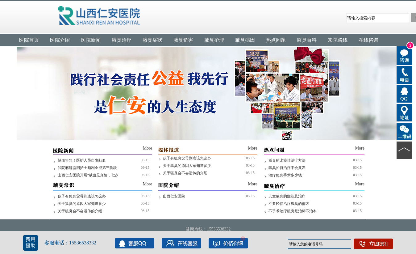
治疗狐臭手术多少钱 (285, 175)
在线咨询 (368, 40)
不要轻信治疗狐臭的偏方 (288, 203)
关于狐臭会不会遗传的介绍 (185, 173)
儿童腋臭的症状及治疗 (287, 196)
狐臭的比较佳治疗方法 (287, 160)
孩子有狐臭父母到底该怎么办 (187, 158)
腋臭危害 (183, 40)
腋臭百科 (307, 40)
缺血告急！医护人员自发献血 (82, 160)
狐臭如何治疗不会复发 (287, 168)
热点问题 (276, 40)
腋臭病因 (245, 40)
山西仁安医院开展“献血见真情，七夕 (88, 175)
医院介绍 (60, 40)
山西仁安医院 (174, 196)
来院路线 (337, 40)
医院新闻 (91, 40)
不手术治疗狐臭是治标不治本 (292, 211)
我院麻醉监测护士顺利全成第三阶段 (87, 168)
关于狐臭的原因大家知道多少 (187, 165)
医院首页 (29, 40)
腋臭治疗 (121, 40)
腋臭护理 (214, 40)
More (147, 148)
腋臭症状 (152, 40)
